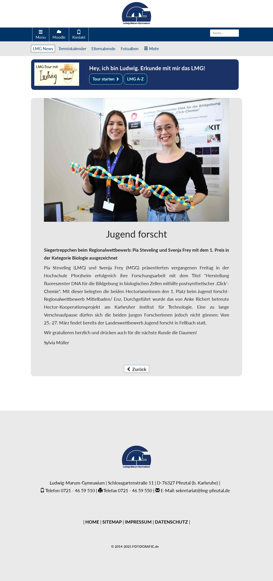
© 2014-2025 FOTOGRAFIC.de (135, 546)
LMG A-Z (135, 78)
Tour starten (106, 78)
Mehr (151, 48)
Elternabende (103, 48)
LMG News (43, 48)
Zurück (136, 369)
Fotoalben (130, 48)
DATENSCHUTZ (171, 521)
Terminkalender (72, 48)
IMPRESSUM (138, 521)
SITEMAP (112, 521)
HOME (92, 521)
